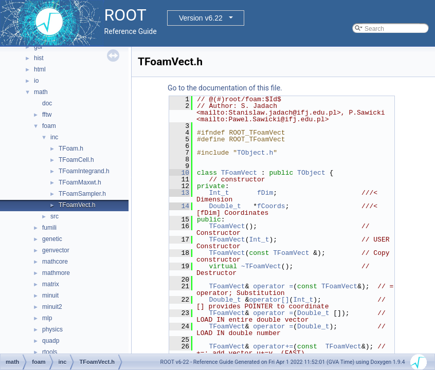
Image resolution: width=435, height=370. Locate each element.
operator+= (273, 346)
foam (49, 126)
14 (179, 206)
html (40, 69)
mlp (47, 318)
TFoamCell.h (76, 159)
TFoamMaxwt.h (80, 182)
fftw (46, 114)
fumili (49, 227)
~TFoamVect (261, 266)
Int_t (219, 192)
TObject (311, 172)
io (36, 80)
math (41, 92)
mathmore (56, 272)
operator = (273, 286)
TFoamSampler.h (82, 193)
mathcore (55, 261)
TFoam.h (71, 148)
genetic (52, 239)
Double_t (225, 206)
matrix (50, 284)
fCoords (271, 206)
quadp (50, 340)
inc (54, 137)
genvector (55, 250)
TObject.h (255, 152)
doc (47, 103)
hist (39, 58)
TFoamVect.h (77, 205)
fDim (265, 192)
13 (179, 192)
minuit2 (52, 306)
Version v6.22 (201, 18)
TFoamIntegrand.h (84, 171)
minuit (50, 295)
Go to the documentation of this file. (225, 88)
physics (52, 329)
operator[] (269, 299)
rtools (49, 352)
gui (38, 46)
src (54, 216)
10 (179, 172)
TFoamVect (239, 172)
